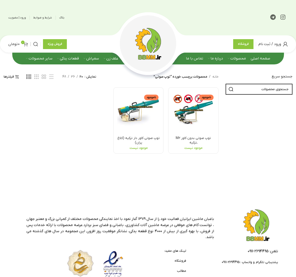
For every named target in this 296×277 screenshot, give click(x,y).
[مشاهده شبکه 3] (36, 77)
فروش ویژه (55, 44)
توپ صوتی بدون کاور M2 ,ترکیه (193, 140)
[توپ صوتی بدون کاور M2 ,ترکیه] (193, 112)
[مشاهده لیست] (51, 77)
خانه (215, 77)
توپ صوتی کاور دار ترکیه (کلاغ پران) (138, 140)
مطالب (181, 271)
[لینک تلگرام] (273, 17)
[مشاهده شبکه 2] (44, 77)
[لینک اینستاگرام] (283, 17)
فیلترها (9, 77)
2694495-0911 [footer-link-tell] (258, 251)
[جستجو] (35, 44)
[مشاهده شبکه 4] (28, 77)
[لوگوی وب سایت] (148, 44)
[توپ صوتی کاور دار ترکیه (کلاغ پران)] (138, 112)
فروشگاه (243, 44)
